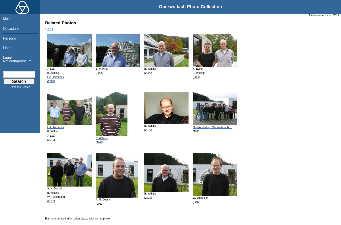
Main (7, 19)
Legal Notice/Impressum (17, 59)
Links (7, 48)
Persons (9, 38)
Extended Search (20, 88)
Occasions (11, 29)
